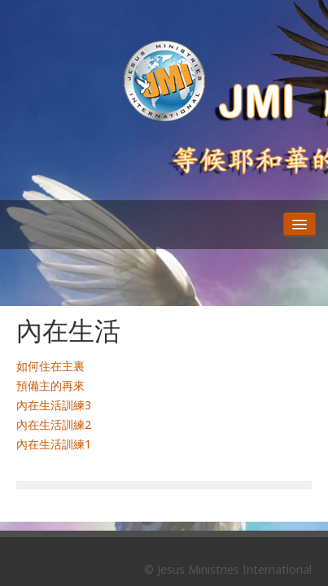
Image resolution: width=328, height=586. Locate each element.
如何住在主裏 (50, 366)
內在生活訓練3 (53, 405)
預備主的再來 (50, 385)
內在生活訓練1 (53, 444)
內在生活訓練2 (53, 424)
